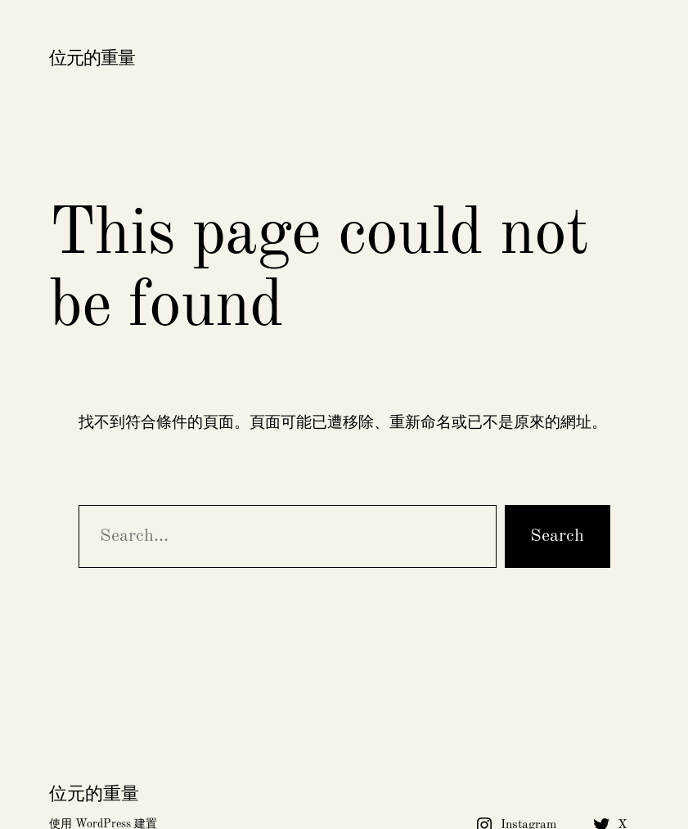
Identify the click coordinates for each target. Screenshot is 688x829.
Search (557, 536)
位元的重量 (92, 59)
